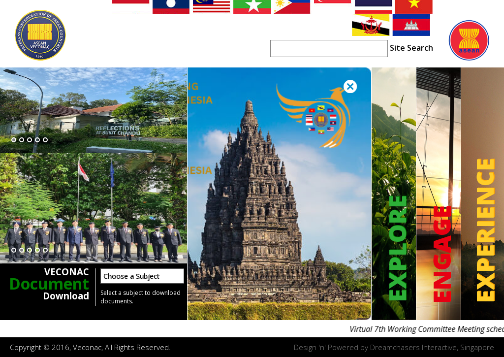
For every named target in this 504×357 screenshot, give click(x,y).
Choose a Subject (131, 276)
